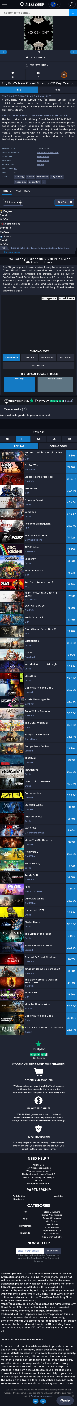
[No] (73, 1395)
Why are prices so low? (38, 1171)
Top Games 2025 (52, 1230)
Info (19, 89)
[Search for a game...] (38, 12)
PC (25, 1211)
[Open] (4, 4)
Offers (7, 191)
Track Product (38, 365)
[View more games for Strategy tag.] (20, 178)
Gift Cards (51, 1221)
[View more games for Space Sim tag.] (20, 183)
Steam (40, 164)
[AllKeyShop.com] (32, 4)
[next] (73, 52)
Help (65, 1400)
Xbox (25, 1218)
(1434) (51, 401)
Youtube (58, 1196)
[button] (72, 4)
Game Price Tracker (51, 1214)
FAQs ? (38, 1180)
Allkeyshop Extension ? (39, 1183)
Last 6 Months (48, 357)
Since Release (11, 357)
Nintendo (25, 1232)
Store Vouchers (52, 1211)
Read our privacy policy (42, 1396)
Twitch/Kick (19, 1196)
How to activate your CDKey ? (38, 1177)
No (43, 1401)
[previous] (3, 52)
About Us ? (38, 1164)
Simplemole (43, 156)
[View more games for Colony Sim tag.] (34, 183)
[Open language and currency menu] (54, 4)
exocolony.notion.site (48, 152)
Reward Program (52, 1218)
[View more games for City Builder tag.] (57, 178)
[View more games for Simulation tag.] (42, 178)
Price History (23, 191)
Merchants (18, 1199)
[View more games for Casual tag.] (31, 178)
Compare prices (12, 252)
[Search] (73, 12)
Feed (57, 89)
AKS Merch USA (52, 1233)
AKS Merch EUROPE (52, 1236)
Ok (35, 1401)
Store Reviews (51, 1227)
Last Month (65, 357)
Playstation (25, 1225)
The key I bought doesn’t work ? (38, 1174)
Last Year (29, 357)
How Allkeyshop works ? (38, 1167)
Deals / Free (52, 1224)
